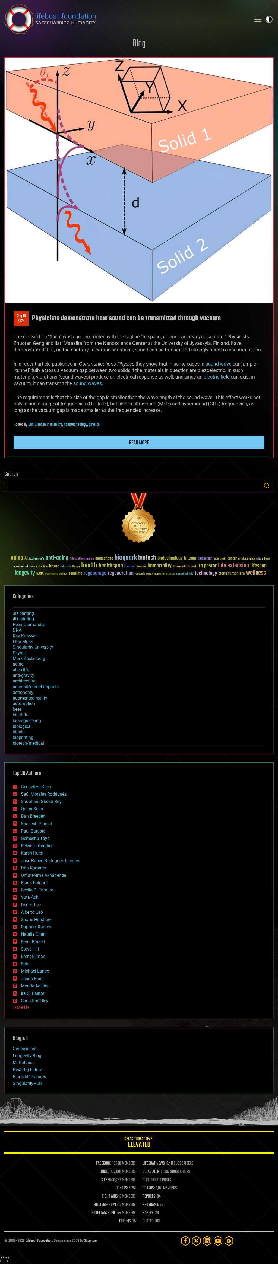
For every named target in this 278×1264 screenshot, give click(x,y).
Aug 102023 (21, 318)
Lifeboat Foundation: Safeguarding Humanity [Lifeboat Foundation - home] (125, 19)
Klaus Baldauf (34, 882)
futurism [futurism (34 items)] (66, 567)
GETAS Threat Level (139, 1143)
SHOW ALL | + (21, 1007)
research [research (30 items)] (140, 574)
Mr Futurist (23, 1062)
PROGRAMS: (151, 1204)
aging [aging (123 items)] (17, 558)
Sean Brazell (33, 941)
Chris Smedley (34, 1000)
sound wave (219, 364)
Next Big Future (27, 1069)
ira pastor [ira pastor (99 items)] (207, 566)
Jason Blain (32, 978)
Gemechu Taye (35, 838)
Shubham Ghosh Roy (41, 801)
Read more (139, 442)
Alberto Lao (32, 912)
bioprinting (23, 737)
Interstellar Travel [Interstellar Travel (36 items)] (184, 567)
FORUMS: (125, 1221)
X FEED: (106, 1180)
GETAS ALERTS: (153, 1171)
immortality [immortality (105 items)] (159, 566)
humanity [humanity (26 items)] (129, 567)
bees (17, 709)
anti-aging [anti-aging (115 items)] (57, 558)
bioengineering (27, 720)
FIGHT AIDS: (110, 1196)
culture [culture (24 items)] (259, 558)
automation (24, 703)
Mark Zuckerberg (29, 658)
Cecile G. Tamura (37, 890)
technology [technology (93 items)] (206, 573)
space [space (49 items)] (170, 573)
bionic (18, 731)
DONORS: (122, 1188)
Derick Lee (31, 904)
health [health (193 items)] (89, 566)
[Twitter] (196, 1241)
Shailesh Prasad (36, 823)
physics (94, 424)
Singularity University (33, 647)
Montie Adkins (34, 986)
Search (266, 485)
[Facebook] (185, 1241)
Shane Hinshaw (36, 919)
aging (18, 664)
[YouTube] (218, 1241)
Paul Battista (33, 831)
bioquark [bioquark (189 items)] (126, 558)
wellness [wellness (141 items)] (256, 573)
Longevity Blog (27, 1055)
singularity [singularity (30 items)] (158, 574)
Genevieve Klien (36, 786)
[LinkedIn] (207, 1241)
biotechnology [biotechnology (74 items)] (170, 558)
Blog (139, 44)
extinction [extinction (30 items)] (42, 567)
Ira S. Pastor (32, 993)
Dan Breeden (37, 424)
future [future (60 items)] (54, 566)
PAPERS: (148, 1213)
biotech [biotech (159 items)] (147, 557)
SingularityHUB (27, 1083)
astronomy (23, 692)
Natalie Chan (33, 934)
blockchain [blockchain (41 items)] (205, 559)
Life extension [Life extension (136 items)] (233, 565)
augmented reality (30, 698)
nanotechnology (75, 424)
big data (21, 714)
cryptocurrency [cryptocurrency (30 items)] (246, 559)
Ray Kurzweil (25, 636)
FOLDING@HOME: (105, 1204)
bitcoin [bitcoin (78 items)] (190, 558)
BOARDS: (149, 1188)
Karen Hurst (32, 853)
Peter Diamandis (29, 624)
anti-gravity (23, 675)
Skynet (19, 652)
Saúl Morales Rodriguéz (44, 794)
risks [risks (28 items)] (148, 574)
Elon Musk (23, 641)
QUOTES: (148, 1221)
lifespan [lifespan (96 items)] (258, 566)
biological (22, 726)
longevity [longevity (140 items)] (25, 573)
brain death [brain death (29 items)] (220, 559)
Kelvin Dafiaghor (37, 845)
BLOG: (146, 1180)
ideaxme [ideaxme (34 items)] (141, 567)
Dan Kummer (33, 868)
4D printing (23, 618)
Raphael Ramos (36, 926)
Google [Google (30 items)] (76, 567)
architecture (24, 681)
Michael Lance (35, 971)
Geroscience (24, 1048)
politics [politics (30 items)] (63, 574)
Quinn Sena (32, 808)
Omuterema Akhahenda (43, 875)
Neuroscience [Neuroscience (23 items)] (51, 574)
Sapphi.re (90, 1241)
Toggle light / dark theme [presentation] (269, 19)
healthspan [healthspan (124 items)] (111, 566)
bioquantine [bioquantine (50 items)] (104, 558)
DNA (17, 630)
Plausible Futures (29, 1076)
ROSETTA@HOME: (103, 1213)
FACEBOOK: (104, 1163)
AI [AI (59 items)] (26, 558)
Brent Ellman (33, 956)
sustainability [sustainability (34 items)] (184, 574)
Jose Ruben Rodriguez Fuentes (50, 860)
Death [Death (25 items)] (267, 558)
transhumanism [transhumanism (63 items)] (232, 573)
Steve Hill (30, 949)
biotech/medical (28, 743)
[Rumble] (229, 1241)
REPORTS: (149, 1196)
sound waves (87, 383)
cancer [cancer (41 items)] (232, 559)
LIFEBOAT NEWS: (154, 1163)
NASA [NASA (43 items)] (40, 574)
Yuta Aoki (30, 897)
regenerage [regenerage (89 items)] (95, 573)
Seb (24, 963)
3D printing (23, 613)
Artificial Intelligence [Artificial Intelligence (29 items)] (82, 559)
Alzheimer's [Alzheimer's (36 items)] (36, 559)
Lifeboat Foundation (39, 1241)
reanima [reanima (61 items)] (75, 573)
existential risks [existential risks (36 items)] (24, 567)
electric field (217, 377)
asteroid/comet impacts (36, 686)
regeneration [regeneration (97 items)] (121, 573)
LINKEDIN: (106, 1171)
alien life (56, 424)
